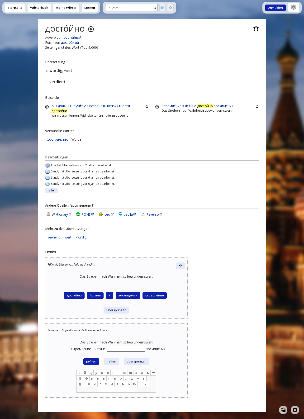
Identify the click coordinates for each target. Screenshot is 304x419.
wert (68, 237)
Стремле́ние (171, 106)
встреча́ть (97, 106)
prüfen (91, 361)
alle (51, 190)
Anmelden (275, 8)
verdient (54, 237)
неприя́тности (118, 106)
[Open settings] (295, 410)
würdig (81, 237)
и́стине (190, 106)
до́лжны (64, 106)
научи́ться (80, 106)
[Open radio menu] (283, 410)
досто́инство (57, 139)
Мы (54, 106)
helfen (111, 361)
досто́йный (72, 37)
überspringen (116, 310)
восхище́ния (223, 106)
